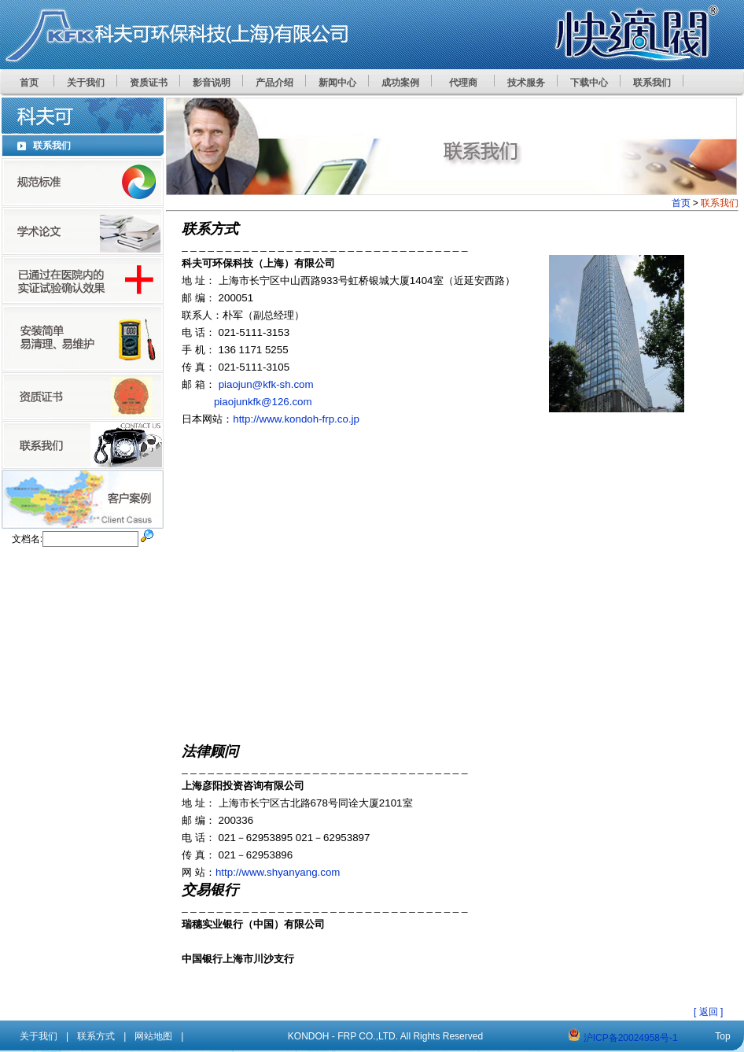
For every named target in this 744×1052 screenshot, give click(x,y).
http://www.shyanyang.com (278, 872)
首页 (681, 203)
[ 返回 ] (708, 1011)
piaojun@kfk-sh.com (266, 384)
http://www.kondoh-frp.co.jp (296, 419)
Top (722, 1036)
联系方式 (96, 1036)
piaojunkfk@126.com (263, 402)
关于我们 (38, 1036)
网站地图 (153, 1036)
